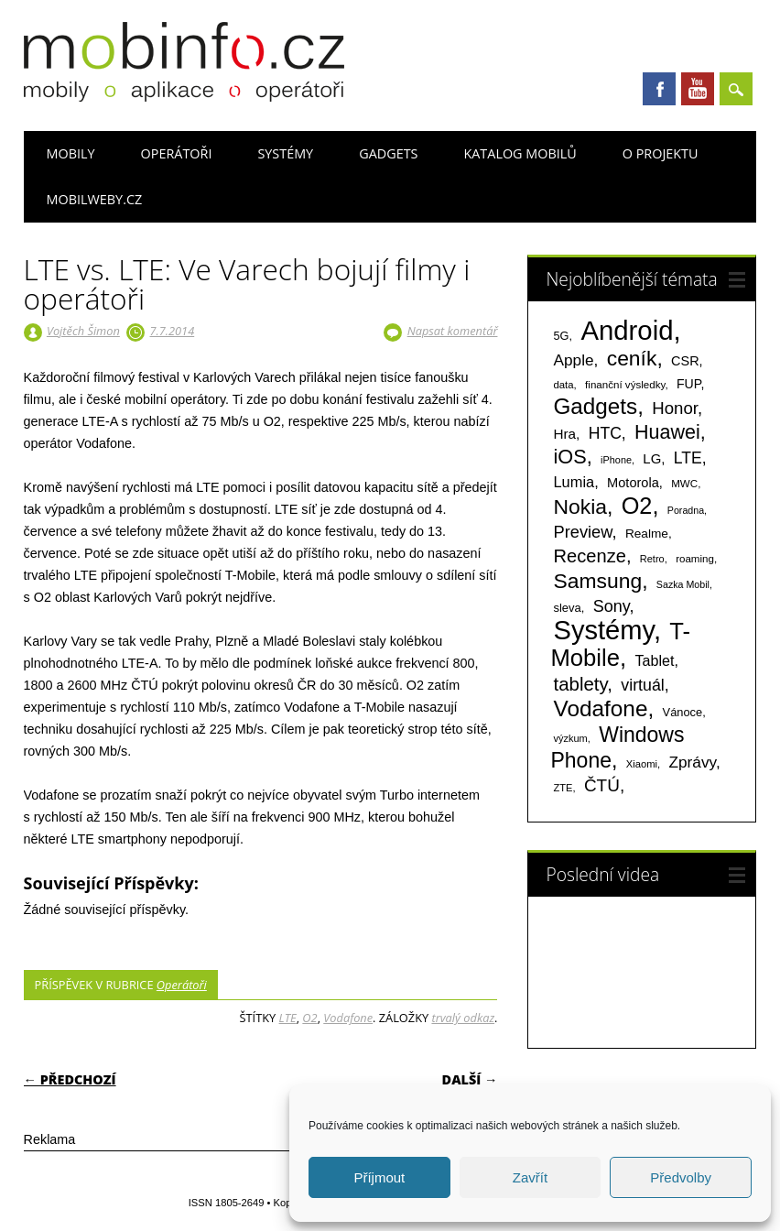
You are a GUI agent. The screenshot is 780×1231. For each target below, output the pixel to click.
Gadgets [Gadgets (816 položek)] (596, 406)
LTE (288, 1017)
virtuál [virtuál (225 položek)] (642, 685)
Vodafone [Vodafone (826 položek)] (601, 708)
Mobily (71, 153)
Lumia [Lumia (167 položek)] (574, 482)
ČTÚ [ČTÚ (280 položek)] (602, 785)
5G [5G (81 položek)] (561, 336)
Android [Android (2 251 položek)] (626, 330)
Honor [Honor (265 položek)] (675, 408)
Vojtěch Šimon (83, 330)
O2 (309, 1017)
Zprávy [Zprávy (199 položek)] (692, 762)
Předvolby (680, 1177)
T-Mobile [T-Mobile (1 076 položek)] (621, 644)
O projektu (661, 153)
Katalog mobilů (519, 153)
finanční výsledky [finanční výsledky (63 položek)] (625, 384)
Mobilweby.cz (95, 199)
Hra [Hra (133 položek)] (565, 433)
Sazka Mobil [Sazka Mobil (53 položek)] (683, 584)
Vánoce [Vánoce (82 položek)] (683, 712)
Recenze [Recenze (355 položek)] (590, 556)
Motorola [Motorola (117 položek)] (633, 482)
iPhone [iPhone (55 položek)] (616, 459)
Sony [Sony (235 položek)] (611, 606)
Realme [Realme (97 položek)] (646, 533)
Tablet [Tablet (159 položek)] (654, 660)
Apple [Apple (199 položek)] (574, 360)
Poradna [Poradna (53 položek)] (685, 510)
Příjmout (379, 1177)
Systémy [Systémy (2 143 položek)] (604, 630)
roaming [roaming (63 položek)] (695, 558)
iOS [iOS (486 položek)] (570, 456)
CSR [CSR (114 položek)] (685, 361)
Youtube (697, 88)
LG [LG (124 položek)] (652, 458)
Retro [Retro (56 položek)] (652, 558)
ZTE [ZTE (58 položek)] (563, 787)
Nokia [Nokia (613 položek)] (580, 506)
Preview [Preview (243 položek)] (583, 531)
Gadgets (388, 153)
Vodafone (348, 1017)
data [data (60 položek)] (564, 384)
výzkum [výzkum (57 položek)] (571, 738)
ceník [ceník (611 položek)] (632, 358)
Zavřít (530, 1177)
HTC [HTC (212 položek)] (605, 433)
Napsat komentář (452, 330)
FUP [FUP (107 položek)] (688, 383)
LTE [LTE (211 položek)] (688, 458)
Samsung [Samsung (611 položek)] (598, 581)
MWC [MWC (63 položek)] (684, 483)
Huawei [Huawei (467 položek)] (667, 432)
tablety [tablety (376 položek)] (581, 683)
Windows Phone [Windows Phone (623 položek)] (618, 747)
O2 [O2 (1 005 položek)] (637, 505)
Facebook (659, 88)
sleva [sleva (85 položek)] (567, 608)
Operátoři (176, 153)
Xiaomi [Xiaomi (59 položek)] (641, 763)
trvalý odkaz (462, 1017)
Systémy (285, 153)
